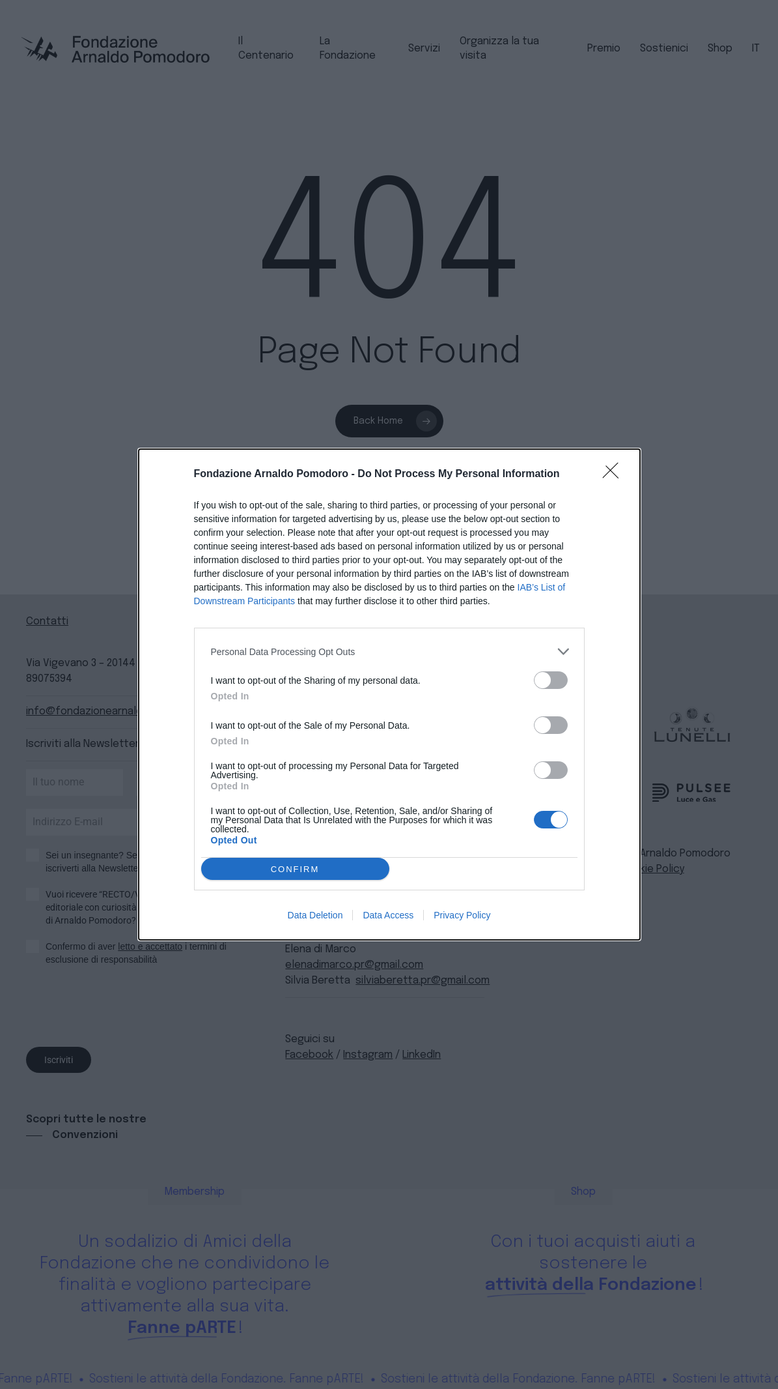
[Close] (614, 474)
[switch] (551, 680)
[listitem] (389, 651)
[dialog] (389, 694)
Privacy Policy (462, 915)
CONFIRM (295, 869)
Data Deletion (315, 915)
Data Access (388, 915)
